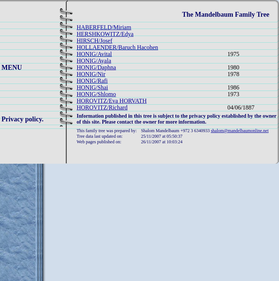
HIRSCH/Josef (94, 40)
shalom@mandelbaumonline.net (240, 130)
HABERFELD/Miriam (104, 27)
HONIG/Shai (92, 87)
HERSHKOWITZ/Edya (105, 34)
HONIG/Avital (94, 54)
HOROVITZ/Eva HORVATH (112, 101)
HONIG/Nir (91, 74)
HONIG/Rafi (92, 81)
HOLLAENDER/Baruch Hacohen (117, 47)
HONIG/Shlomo (96, 94)
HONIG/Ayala (94, 61)
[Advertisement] (139, 229)
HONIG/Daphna (96, 67)
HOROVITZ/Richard (102, 107)
